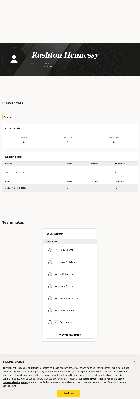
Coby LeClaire (60, 310)
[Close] (134, 363)
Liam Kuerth (59, 286)
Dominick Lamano (62, 298)
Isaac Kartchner (61, 262)
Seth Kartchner (61, 274)
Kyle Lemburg (60, 322)
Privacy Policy (105, 380)
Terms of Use (89, 380)
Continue (69, 394)
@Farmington (15, 188)
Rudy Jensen (60, 250)
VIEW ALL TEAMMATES (70, 334)
